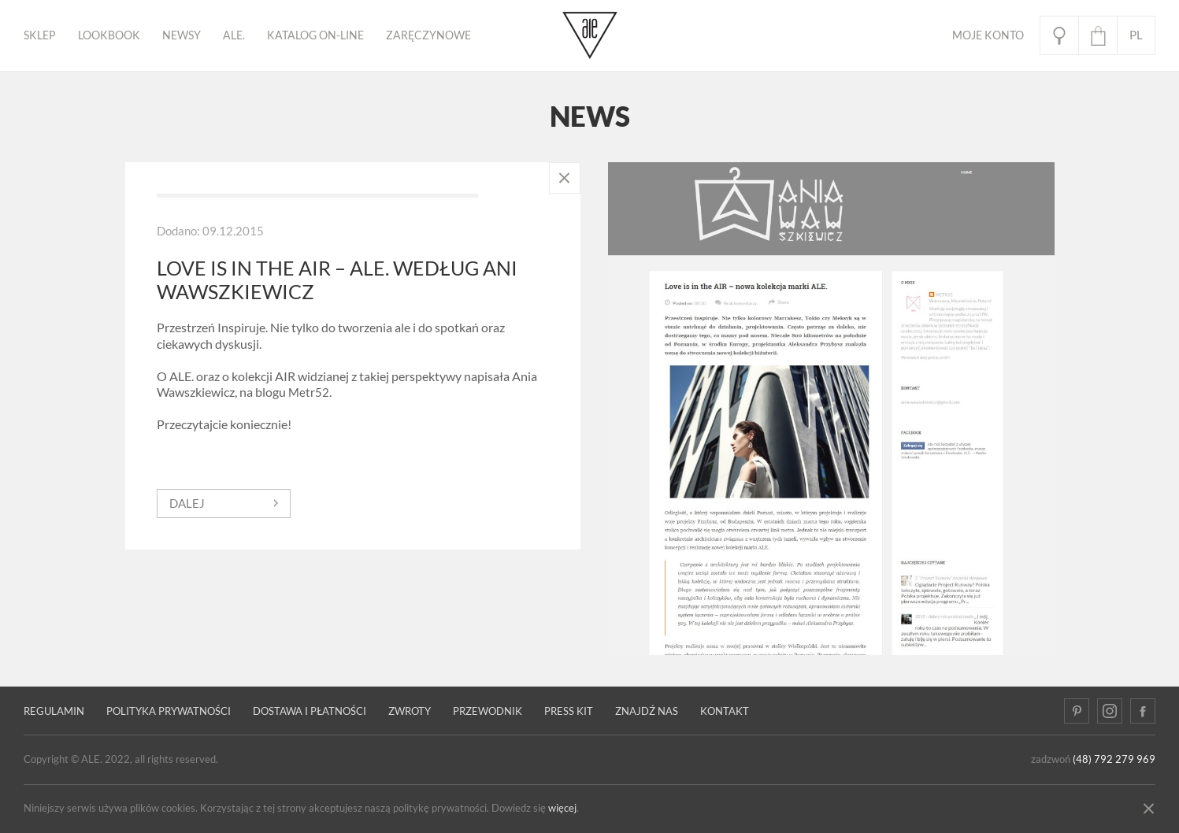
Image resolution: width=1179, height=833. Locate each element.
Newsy (181, 35)
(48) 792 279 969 (1114, 759)
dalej (187, 503)
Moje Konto (988, 35)
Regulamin (54, 711)
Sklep (40, 35)
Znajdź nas (646, 711)
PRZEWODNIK (487, 711)
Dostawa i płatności (309, 711)
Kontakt (724, 711)
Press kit (568, 711)
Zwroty (409, 711)
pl (1136, 35)
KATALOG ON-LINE (315, 35)
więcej (562, 808)
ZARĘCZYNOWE (428, 35)
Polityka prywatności (168, 711)
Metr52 (308, 392)
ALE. (234, 35)
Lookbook (109, 35)
